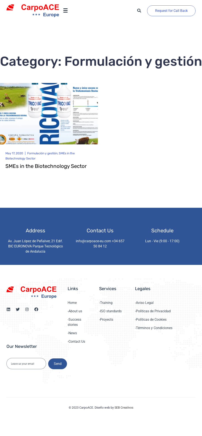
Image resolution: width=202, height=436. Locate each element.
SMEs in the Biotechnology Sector (46, 166)
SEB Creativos (124, 407)
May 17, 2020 (14, 153)
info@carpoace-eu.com (93, 241)
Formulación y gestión (42, 153)
